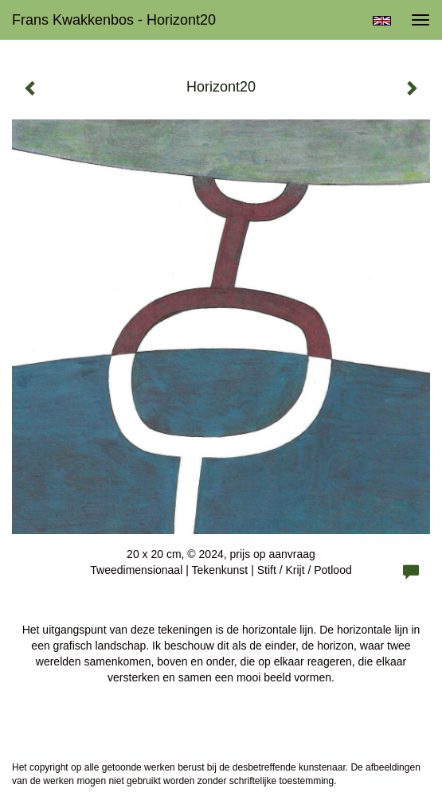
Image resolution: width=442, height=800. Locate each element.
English (382, 20)
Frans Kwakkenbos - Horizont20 (114, 20)
